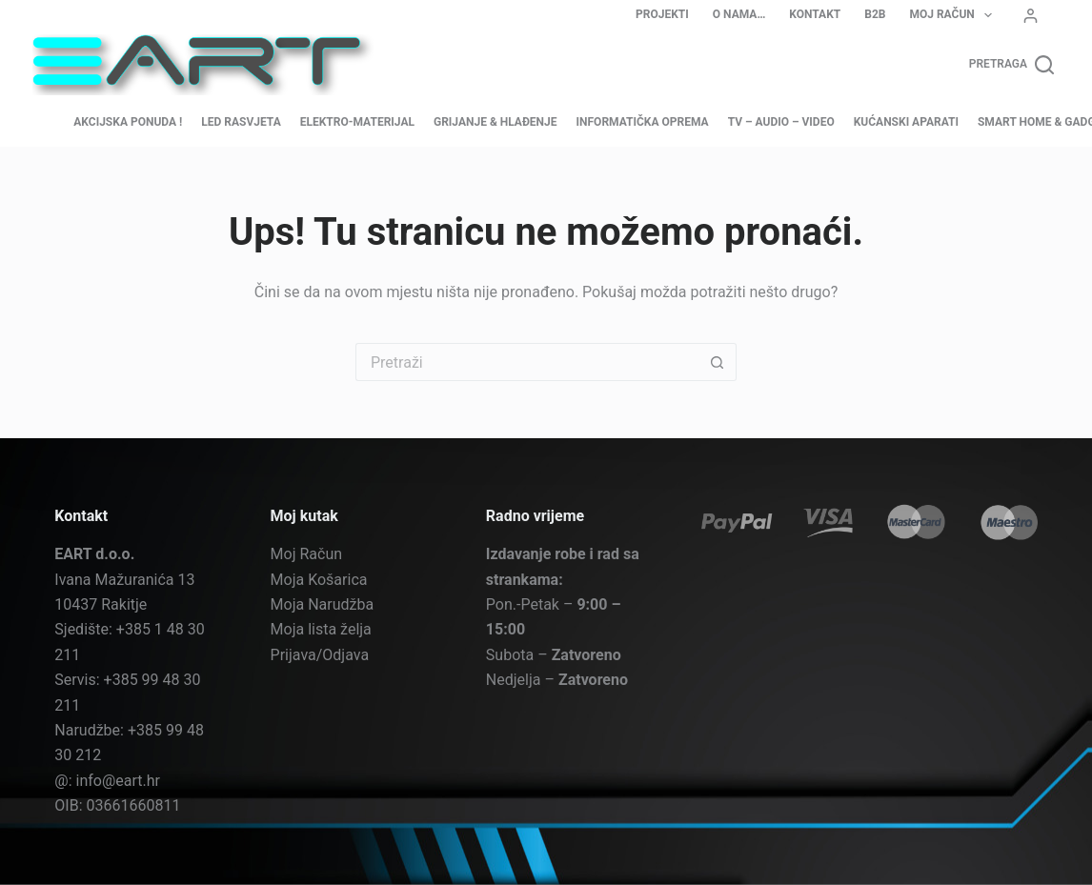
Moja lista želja (321, 629)
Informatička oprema (642, 122)
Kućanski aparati (906, 122)
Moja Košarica (319, 579)
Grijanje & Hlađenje (495, 122)
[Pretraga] (1011, 64)
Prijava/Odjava (320, 654)
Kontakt (814, 14)
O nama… (739, 14)
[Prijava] (1030, 16)
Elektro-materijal (357, 122)
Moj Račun (954, 15)
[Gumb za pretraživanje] (717, 362)
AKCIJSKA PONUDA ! (127, 122)
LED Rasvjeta (240, 122)
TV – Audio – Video (781, 122)
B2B (874, 14)
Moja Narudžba (322, 603)
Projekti (662, 14)
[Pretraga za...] (526, 362)
